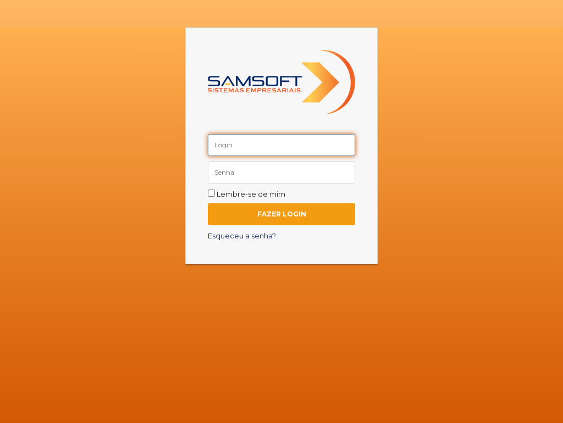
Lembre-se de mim (246, 194)
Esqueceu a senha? (242, 235)
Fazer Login (281, 214)
